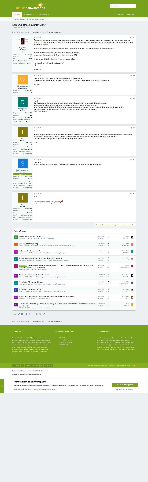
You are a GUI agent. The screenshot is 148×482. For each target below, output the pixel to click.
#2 (134, 134)
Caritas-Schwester (24, 334)
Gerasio (126, 394)
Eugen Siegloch (124, 372)
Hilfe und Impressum (123, 454)
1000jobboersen (24, 358)
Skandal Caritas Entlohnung (28, 332)
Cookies (16, 454)
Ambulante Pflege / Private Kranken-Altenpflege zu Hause (52, 349)
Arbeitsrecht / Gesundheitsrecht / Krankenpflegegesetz (55, 334)
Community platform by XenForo (30, 459)
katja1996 (17, 27)
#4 (134, 186)
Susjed (127, 348)
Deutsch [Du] (48, 454)
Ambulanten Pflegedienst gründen (30, 378)
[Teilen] (131, 66)
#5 (134, 218)
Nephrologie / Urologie (43, 387)
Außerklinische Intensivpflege (41, 396)
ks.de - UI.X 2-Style (32, 454)
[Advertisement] (74, 48)
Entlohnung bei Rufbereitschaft (29, 339)
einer (127, 379)
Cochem (29, 205)
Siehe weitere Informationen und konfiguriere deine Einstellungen (35, 478)
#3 (134, 157)
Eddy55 (21, 396)
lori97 (21, 380)
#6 (134, 252)
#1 (134, 66)
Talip (20, 372)
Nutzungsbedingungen (65, 428)
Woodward (22, 327)
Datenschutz (112, 454)
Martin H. (126, 327)
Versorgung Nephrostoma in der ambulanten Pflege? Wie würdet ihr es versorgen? (47, 385)
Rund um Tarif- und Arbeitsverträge (44, 327)
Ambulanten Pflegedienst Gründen (31, 371)
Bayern (30, 239)
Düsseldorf (28, 176)
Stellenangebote (42, 358)
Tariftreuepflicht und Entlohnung (30, 325)
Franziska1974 (23, 387)
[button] (33, 14)
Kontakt (61, 435)
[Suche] (123, 6)
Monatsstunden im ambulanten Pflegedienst (34, 363)
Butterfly (21, 365)
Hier (30, 87)
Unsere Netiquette (64, 433)
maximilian (22, 341)
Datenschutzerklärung (65, 431)
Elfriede (126, 387)
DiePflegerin (22, 349)
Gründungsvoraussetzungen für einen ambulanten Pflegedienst (40, 347)
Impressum (62, 426)
